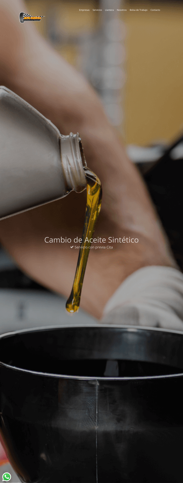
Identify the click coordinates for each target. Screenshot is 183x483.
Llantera (109, 9)
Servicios (97, 9)
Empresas (84, 9)
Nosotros (122, 9)
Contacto (155, 9)
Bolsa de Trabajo (139, 9)
